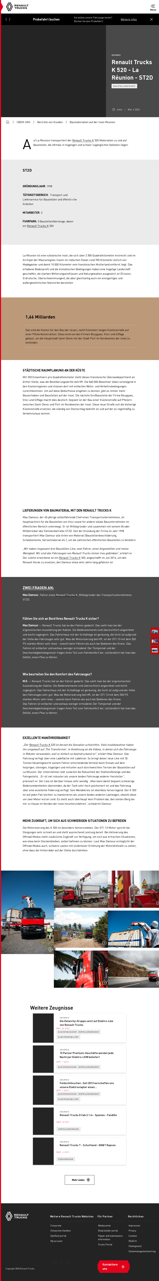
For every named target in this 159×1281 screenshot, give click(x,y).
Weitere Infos (129, 19)
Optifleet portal (58, 1235)
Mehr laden (78, 1179)
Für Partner (103, 1216)
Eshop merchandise (60, 1230)
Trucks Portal (104, 1244)
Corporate (55, 1225)
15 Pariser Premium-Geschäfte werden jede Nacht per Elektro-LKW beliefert (87, 1055)
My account (56, 1240)
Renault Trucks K (83, 140)
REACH (131, 1240)
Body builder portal (107, 1230)
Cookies (131, 1235)
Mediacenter (103, 1225)
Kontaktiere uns (109, 1266)
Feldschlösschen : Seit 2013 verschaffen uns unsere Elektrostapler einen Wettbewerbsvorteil (87, 1085)
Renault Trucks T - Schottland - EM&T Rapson (88, 1145)
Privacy (131, 1230)
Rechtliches (134, 1216)
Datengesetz (134, 1245)
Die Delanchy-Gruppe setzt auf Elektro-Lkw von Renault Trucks (86, 1023)
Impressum (133, 1225)
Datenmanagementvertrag (140, 1251)
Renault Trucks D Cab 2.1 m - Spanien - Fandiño (88, 1115)
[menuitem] (155, 632)
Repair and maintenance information (109, 1237)
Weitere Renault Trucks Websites (71, 1216)
